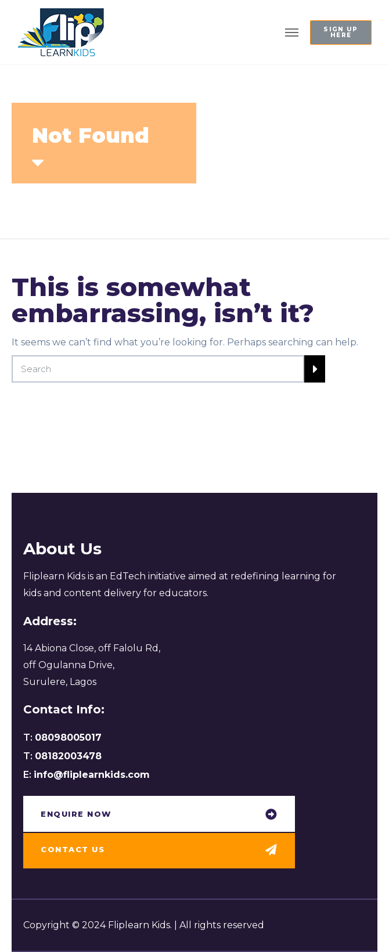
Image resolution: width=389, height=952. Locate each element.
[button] (341, 32)
